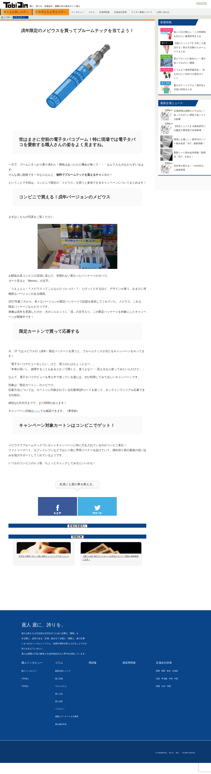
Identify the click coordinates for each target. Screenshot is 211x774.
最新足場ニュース (64, 683)
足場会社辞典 (120, 12)
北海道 (178, 683)
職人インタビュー (32, 674)
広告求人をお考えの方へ (50, 11)
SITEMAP (201, 3)
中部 (173, 690)
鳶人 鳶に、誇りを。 (51, 636)
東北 (171, 683)
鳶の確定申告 (62, 736)
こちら (38, 413)
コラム (91, 12)
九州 (164, 698)
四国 (158, 698)
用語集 (93, 674)
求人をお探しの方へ (16, 11)
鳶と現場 (59, 690)
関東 (158, 683)
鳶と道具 (59, 713)
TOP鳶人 (26, 690)
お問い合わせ (163, 12)
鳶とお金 (59, 706)
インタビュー (77, 12)
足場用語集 (104, 12)
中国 (179, 690)
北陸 (158, 690)
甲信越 (165, 690)
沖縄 (171, 698)
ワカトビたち (62, 698)
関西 (164, 683)
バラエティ (60, 721)
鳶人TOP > (7, 17)
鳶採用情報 (129, 674)
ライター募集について (141, 12)
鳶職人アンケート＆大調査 (68, 728)
